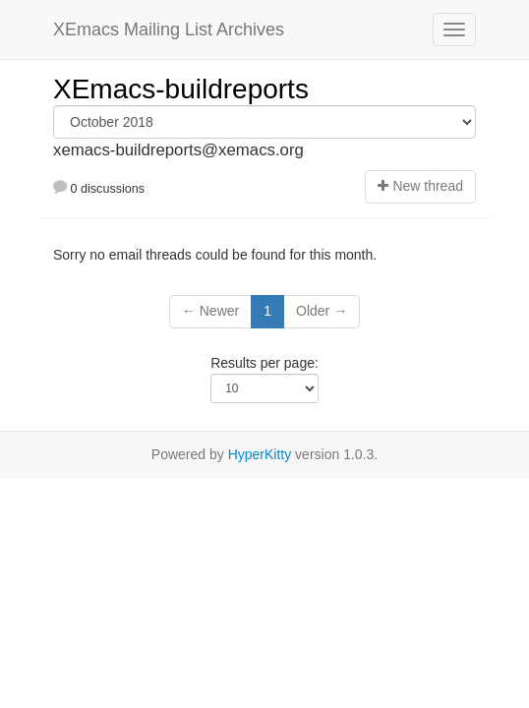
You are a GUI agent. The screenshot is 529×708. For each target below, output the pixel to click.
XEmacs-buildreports (181, 89)
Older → (321, 311)
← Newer (210, 311)
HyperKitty (260, 454)
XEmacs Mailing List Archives (168, 29)
